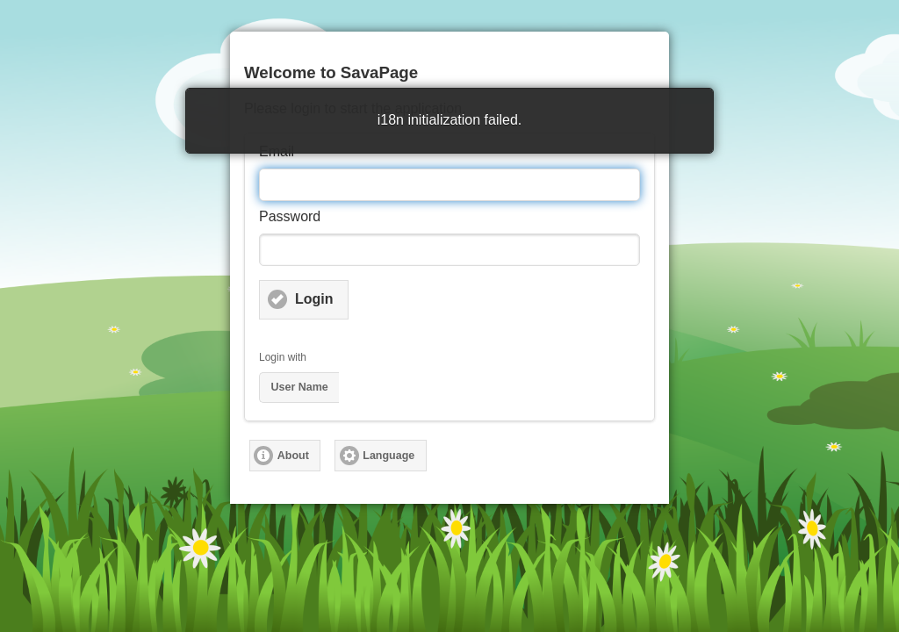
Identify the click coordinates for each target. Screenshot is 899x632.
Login (314, 298)
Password (289, 216)
